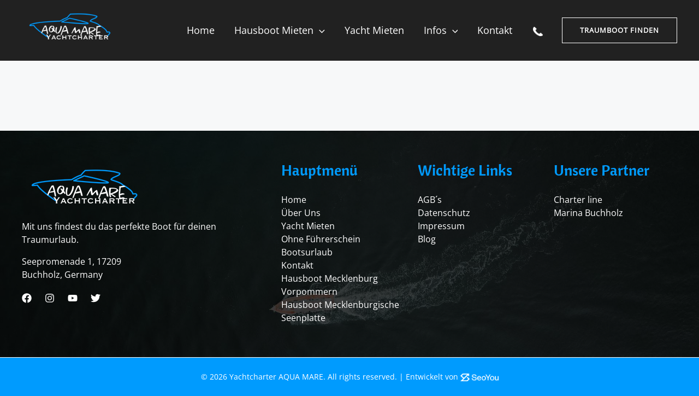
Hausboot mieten (279, 30)
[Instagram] (50, 298)
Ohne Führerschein (320, 239)
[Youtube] (73, 298)
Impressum (441, 226)
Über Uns (301, 213)
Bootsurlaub (307, 252)
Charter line (578, 200)
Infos (441, 30)
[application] (319, 30)
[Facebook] (27, 298)
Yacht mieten (374, 30)
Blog (427, 239)
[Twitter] (95, 298)
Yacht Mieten (308, 226)
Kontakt (494, 30)
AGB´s (430, 200)
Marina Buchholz (588, 213)
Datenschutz (444, 213)
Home (201, 30)
